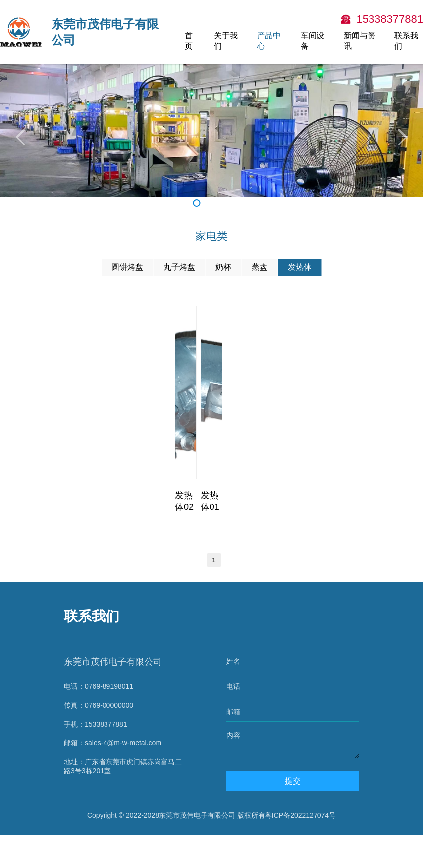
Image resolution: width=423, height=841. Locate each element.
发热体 (300, 267)
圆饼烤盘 (127, 267)
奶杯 (223, 267)
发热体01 (210, 501)
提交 (294, 787)
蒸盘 (259, 267)
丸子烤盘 (179, 267)
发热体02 (184, 501)
